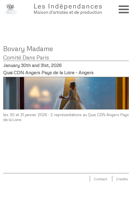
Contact (100, 179)
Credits (122, 179)
